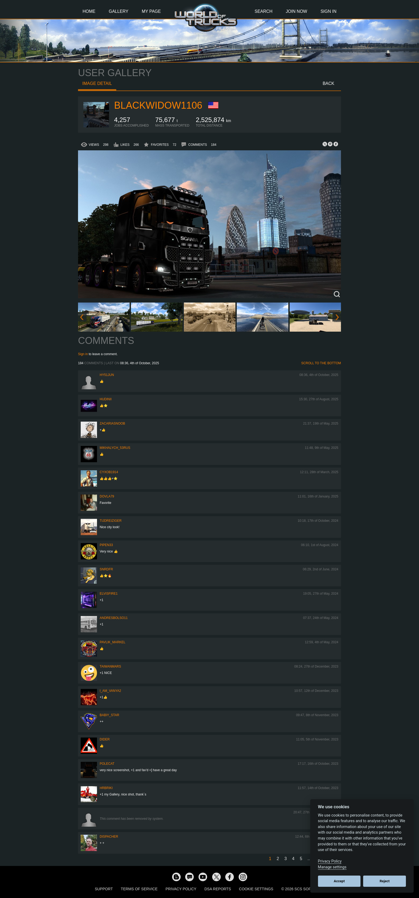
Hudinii (106, 399)
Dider (105, 739)
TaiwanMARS (110, 666)
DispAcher (109, 836)
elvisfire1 (109, 593)
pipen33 (106, 545)
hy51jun (107, 375)
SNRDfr (106, 569)
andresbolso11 (114, 618)
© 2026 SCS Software (302, 889)
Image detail (97, 83)
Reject (385, 881)
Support (104, 889)
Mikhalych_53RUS (115, 448)
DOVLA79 (107, 496)
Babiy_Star (109, 715)
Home (89, 11)
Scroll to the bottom (321, 363)
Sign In (328, 11)
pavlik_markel (112, 642)
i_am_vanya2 (110, 691)
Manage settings (332, 867)
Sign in (83, 354)
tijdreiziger (111, 521)
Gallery (119, 11)
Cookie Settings (256, 889)
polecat (107, 764)
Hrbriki (106, 788)
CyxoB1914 (109, 472)
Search (264, 11)
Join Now (296, 11)
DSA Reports (217, 889)
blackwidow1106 (158, 105)
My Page (151, 11)
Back (328, 83)
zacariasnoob (112, 423)
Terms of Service (139, 889)
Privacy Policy (181, 889)
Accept (339, 881)
